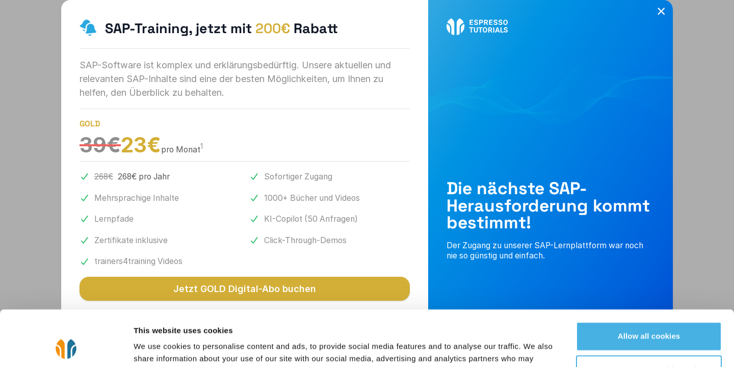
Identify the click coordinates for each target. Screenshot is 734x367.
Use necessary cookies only (649, 317)
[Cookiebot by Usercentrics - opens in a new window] (66, 347)
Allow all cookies (649, 284)
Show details (157, 347)
